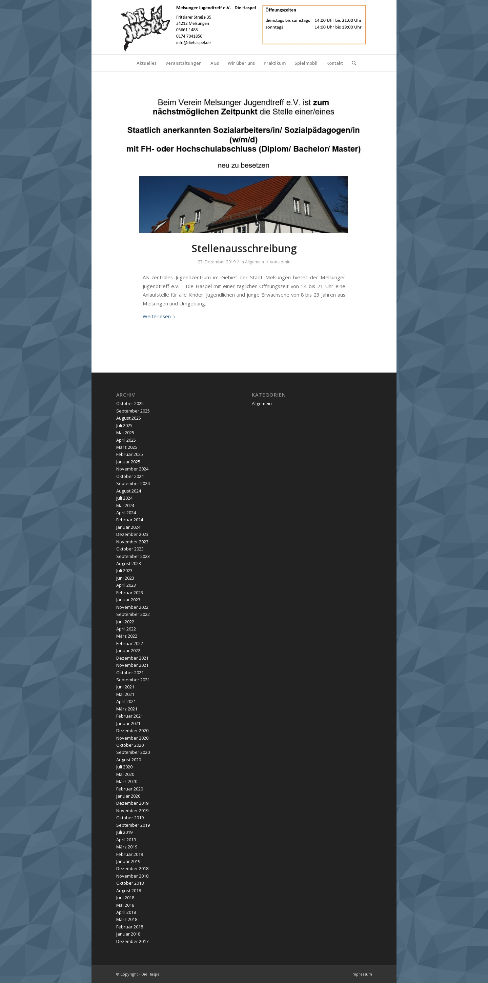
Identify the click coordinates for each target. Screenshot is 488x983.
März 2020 (126, 781)
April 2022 (126, 629)
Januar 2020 (128, 796)
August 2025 (128, 418)
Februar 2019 (129, 854)
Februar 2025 (129, 454)
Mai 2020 (125, 774)
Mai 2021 (125, 694)
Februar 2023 (129, 592)
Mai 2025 (125, 432)
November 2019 (132, 810)
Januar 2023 (128, 600)
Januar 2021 (128, 723)
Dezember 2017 (132, 941)
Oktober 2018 (130, 883)
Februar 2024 (129, 520)
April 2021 (126, 701)
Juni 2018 (125, 898)
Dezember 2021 (132, 658)
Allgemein (254, 262)
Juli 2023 (124, 570)
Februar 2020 (129, 789)
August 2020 (128, 760)
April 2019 (126, 840)
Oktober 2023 (130, 549)
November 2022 (132, 607)
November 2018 (132, 876)
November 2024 (132, 469)
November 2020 (132, 738)
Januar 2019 (128, 861)
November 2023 (132, 542)
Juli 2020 (124, 767)
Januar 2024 (128, 527)
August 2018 (128, 890)
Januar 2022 (128, 650)
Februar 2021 (129, 716)
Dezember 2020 (132, 730)
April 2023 (126, 585)
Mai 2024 (125, 505)
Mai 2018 (125, 905)
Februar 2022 (129, 643)
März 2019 (126, 847)
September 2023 (133, 556)
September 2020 (133, 752)
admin (284, 262)
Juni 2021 (125, 687)
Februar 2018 (129, 927)
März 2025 (126, 447)
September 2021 (133, 680)
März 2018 (126, 919)
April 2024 (126, 512)
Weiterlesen (160, 316)
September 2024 (133, 483)
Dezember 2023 (132, 534)
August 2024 (128, 491)
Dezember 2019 (132, 803)
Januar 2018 (128, 934)
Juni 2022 (125, 622)
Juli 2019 (124, 832)
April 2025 (126, 440)
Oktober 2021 (130, 672)
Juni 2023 (125, 578)
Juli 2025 (124, 425)
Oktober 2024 (130, 476)
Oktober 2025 (130, 403)
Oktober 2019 (130, 818)
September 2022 (133, 614)
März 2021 (126, 709)
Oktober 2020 (130, 745)
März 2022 (126, 636)
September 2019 (133, 825)
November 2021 (132, 665)
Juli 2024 (124, 498)
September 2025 (133, 411)
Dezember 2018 (132, 868)
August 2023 (128, 563)
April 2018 (126, 912)
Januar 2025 (128, 462)
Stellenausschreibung (244, 248)
